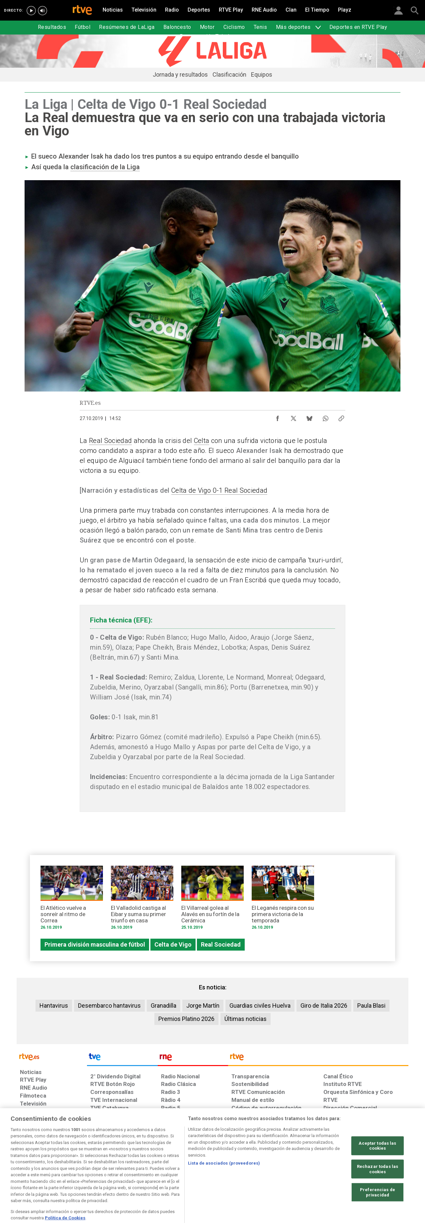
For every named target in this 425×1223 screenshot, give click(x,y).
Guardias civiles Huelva (260, 1005)
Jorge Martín (202, 1005)
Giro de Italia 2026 (323, 1005)
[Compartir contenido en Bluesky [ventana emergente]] (309, 416)
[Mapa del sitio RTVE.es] (292, 1172)
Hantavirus (54, 1005)
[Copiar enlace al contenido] (341, 416)
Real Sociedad (110, 441)
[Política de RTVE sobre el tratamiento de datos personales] (80, 1172)
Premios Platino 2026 (186, 1018)
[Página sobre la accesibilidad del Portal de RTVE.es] (252, 1172)
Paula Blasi (371, 1005)
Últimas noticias (245, 1018)
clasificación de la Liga (105, 167)
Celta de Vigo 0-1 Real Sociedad (219, 490)
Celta (202, 441)
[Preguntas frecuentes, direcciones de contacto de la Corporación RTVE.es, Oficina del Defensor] (327, 1172)
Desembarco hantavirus (109, 1005)
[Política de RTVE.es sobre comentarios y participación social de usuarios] (379, 1172)
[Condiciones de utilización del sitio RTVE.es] (30, 1172)
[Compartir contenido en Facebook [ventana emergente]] (278, 416)
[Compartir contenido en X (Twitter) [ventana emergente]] (293, 416)
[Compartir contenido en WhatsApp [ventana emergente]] (325, 416)
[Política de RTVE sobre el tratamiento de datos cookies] (140, 1172)
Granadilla (163, 1005)
